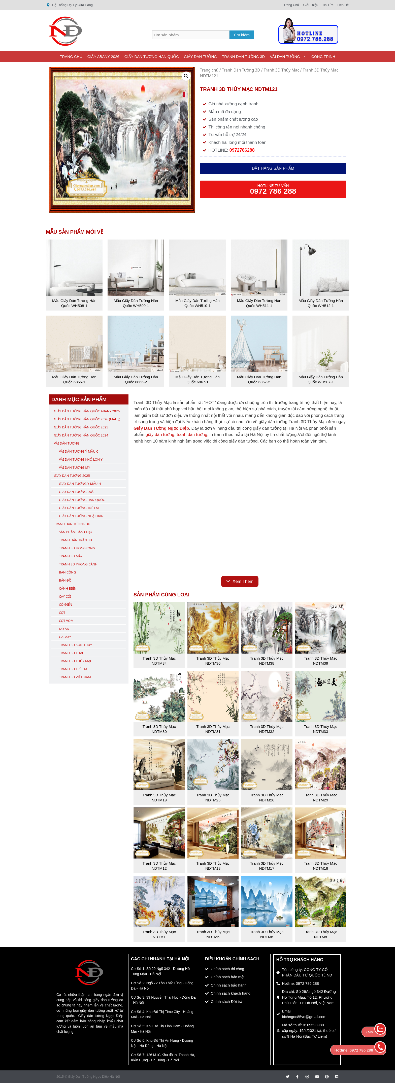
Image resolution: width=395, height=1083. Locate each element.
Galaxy (65, 636)
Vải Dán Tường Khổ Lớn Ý (81, 459)
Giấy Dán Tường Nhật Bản (81, 516)
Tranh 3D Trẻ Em (73, 669)
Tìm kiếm (242, 34)
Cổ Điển (65, 604)
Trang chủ (209, 70)
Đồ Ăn (64, 628)
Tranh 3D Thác (71, 653)
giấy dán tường (160, 434)
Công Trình (323, 56)
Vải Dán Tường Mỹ (74, 467)
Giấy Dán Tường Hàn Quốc (151, 56)
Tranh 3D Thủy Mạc (281, 70)
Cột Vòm (66, 620)
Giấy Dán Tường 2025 (72, 475)
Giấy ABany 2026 (103, 56)
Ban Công (67, 572)
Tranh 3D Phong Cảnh (78, 564)
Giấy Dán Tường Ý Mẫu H (80, 483)
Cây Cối (65, 596)
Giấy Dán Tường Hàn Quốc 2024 (81, 435)
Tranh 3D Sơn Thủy (75, 644)
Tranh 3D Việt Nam (75, 677)
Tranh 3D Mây (71, 556)
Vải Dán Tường (289, 56)
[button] (186, 76)
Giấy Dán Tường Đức (76, 491)
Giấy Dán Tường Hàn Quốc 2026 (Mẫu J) (87, 419)
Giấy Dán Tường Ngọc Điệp (161, 428)
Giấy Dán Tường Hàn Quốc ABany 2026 (87, 411)
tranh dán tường (192, 434)
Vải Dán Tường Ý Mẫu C (78, 451)
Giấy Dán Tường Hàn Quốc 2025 (81, 427)
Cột (62, 612)
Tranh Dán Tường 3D (243, 56)
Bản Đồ (65, 580)
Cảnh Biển (67, 588)
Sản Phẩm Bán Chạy (75, 532)
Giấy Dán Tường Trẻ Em (79, 507)
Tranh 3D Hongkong (77, 548)
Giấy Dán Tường (200, 56)
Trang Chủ (71, 56)
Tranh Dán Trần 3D (75, 540)
